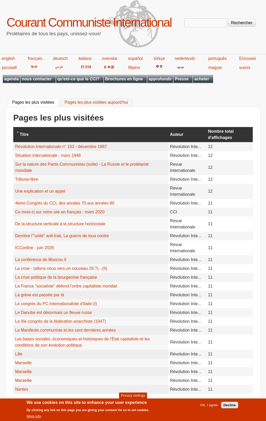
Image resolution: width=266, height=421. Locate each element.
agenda (11, 79)
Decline (229, 407)
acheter (201, 79)
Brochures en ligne (124, 79)
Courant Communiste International (88, 22)
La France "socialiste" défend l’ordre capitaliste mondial (66, 286)
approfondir (160, 79)
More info (33, 418)
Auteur (176, 134)
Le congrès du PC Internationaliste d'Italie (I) (56, 303)
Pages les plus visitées (35, 102)
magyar (215, 67)
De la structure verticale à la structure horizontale (60, 224)
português (217, 58)
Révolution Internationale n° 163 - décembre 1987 (61, 146)
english (8, 58)
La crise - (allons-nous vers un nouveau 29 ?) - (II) (61, 268)
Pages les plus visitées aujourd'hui (96, 102)
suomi (244, 67)
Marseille (23, 363)
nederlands (185, 58)
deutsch (60, 58)
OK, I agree (209, 407)
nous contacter (37, 79)
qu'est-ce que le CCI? (78, 79)
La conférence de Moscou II (40, 259)
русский (9, 67)
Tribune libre (26, 179)
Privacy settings (133, 397)
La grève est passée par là (39, 295)
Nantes (21, 389)
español (135, 58)
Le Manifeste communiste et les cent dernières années (65, 330)
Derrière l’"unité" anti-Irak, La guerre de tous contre (62, 236)
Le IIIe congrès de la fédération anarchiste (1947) (60, 321)
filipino (134, 67)
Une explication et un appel (40, 191)
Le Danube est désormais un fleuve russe (53, 312)
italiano (85, 58)
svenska (109, 58)
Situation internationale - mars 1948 (48, 155)
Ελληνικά (247, 58)
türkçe (159, 58)
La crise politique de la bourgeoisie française (56, 277)
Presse (182, 79)
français (35, 58)
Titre (24, 134)
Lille (18, 354)
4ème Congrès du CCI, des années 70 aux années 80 (64, 203)
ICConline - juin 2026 (34, 247)
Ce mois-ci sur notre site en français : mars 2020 (59, 212)
